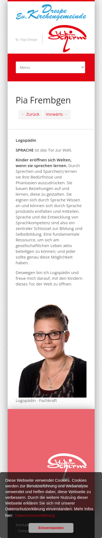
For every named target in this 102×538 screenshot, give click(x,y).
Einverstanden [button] (51, 528)
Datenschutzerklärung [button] (35, 515)
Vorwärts (57, 114)
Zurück (30, 114)
